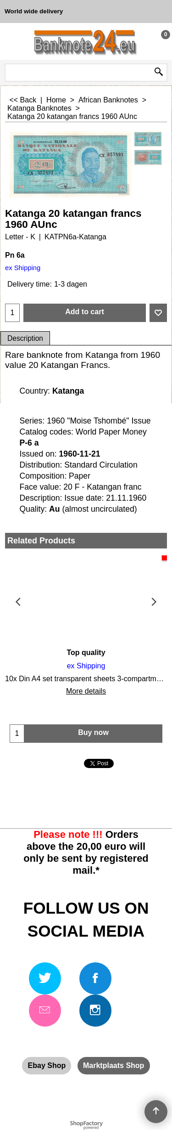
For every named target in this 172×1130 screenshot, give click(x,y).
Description (25, 338)
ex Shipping (22, 267)
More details (86, 691)
